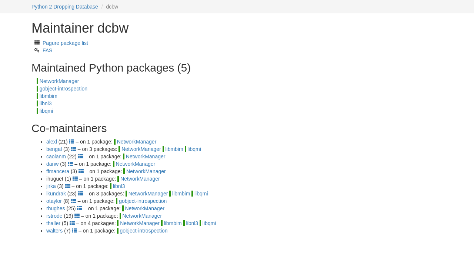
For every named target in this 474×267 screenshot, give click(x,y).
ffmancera (57, 171)
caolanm (56, 156)
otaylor (54, 201)
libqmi (46, 111)
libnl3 (46, 103)
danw (52, 164)
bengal (54, 149)
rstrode (54, 216)
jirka (51, 186)
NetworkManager (59, 81)
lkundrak (56, 194)
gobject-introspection (63, 89)
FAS (47, 50)
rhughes (55, 208)
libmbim (48, 96)
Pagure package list (65, 43)
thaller (53, 223)
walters (54, 231)
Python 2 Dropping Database (64, 7)
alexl (51, 142)
